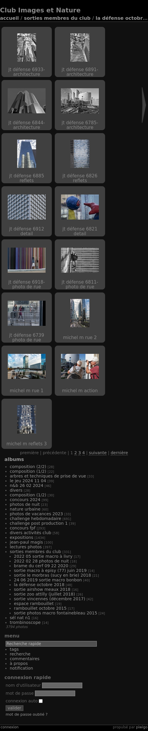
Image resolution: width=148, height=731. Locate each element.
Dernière (119, 452)
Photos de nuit (25, 504)
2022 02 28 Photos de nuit (41, 561)
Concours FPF (23, 528)
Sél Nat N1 (20, 617)
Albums (14, 459)
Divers (16, 490)
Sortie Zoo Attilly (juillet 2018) (44, 594)
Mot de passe (20, 693)
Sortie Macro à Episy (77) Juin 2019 (50, 570)
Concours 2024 (25, 499)
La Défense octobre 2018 (39, 584)
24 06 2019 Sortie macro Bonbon (48, 580)
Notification (21, 668)
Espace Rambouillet (34, 603)
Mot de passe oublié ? (27, 714)
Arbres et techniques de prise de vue (48, 476)
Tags (14, 649)
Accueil (9, 18)
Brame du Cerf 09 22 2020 (41, 565)
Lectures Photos (26, 546)
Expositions (21, 537)
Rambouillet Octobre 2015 (40, 608)
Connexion (10, 727)
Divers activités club (30, 532)
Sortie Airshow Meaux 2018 (42, 589)
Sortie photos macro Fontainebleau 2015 (55, 613)
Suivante (98, 452)
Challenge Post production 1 (39, 523)
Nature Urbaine (25, 509)
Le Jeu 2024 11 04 (28, 480)
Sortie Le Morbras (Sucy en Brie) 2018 (52, 575)
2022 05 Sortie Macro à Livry (43, 556)
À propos (19, 663)
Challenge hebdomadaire (35, 518)
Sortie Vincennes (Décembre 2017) (49, 598)
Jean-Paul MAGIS (26, 542)
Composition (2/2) (28, 466)
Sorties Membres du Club (57, 18)
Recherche (20, 654)
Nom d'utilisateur (23, 685)
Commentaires (24, 658)
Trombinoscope (25, 622)
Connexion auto (24, 701)
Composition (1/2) (28, 471)
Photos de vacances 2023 (36, 513)
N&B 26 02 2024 (26, 485)
